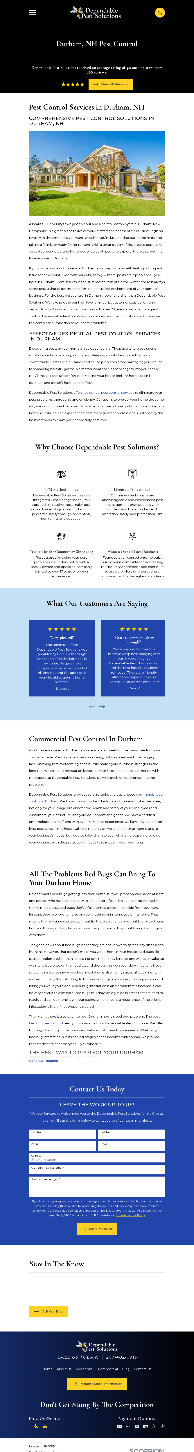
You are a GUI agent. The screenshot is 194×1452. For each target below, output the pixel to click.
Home (47, 1369)
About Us (64, 1369)
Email (103, 1144)
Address (36, 1156)
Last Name (107, 1132)
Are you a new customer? (47, 1168)
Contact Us (143, 1369)
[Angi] (53, 1427)
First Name (38, 1132)
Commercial (108, 1369)
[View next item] (102, 706)
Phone (35, 1144)
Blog (126, 1369)
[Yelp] (36, 1427)
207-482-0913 (121, 1357)
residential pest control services (108, 392)
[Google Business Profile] (45, 1427)
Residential (85, 1369)
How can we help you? (45, 1179)
